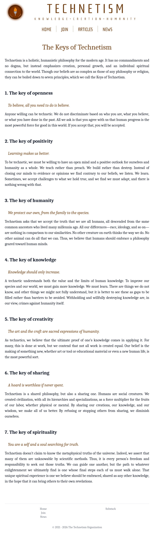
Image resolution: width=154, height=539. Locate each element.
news (107, 28)
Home (43, 509)
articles (85, 28)
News (43, 517)
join (64, 28)
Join (43, 513)
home (46, 28)
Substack (110, 509)
